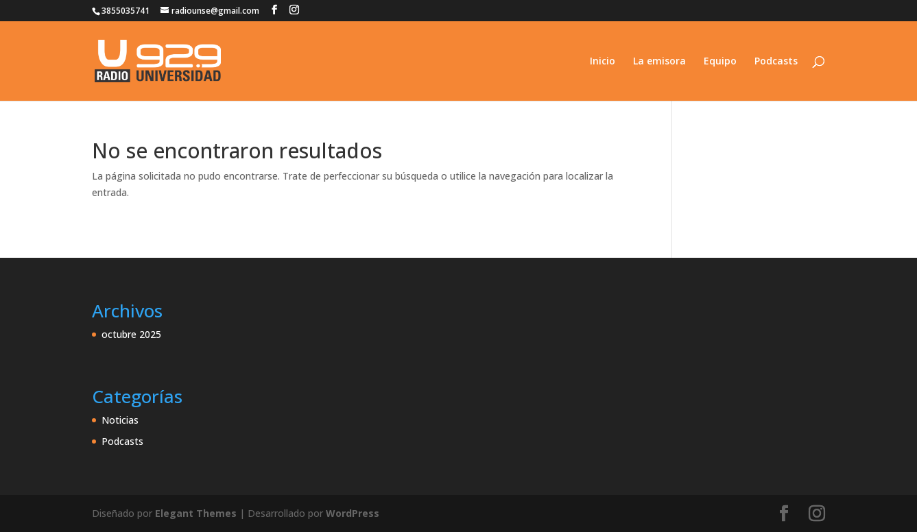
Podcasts (776, 61)
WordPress (352, 513)
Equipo (720, 61)
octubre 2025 (131, 334)
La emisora (659, 61)
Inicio (602, 61)
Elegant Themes (196, 513)
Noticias (120, 419)
